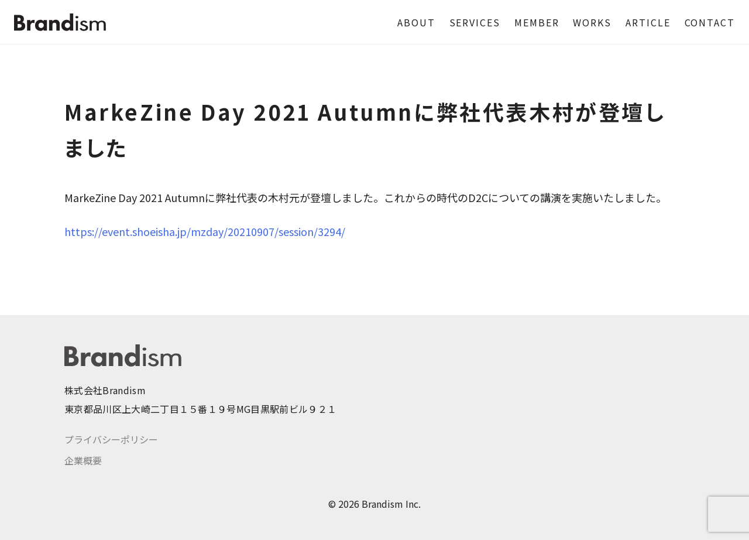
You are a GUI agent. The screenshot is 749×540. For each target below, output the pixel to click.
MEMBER (536, 22)
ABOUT (416, 22)
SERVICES (474, 22)
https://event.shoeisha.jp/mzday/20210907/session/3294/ (204, 231)
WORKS (592, 22)
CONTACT (710, 22)
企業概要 (83, 460)
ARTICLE (648, 22)
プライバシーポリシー (111, 439)
